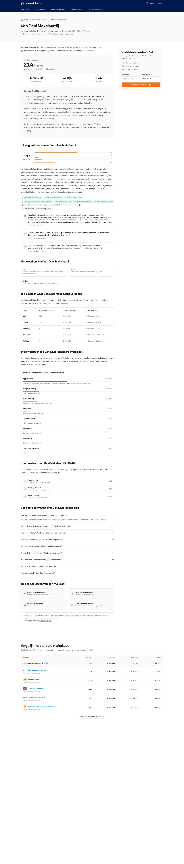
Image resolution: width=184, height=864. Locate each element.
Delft (86, 47)
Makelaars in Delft (93, 316)
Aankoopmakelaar (59, 9)
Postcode (125, 75)
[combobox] (151, 78)
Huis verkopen (41, 9)
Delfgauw (64, 303)
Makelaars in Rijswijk (93, 322)
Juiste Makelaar (45, 621)
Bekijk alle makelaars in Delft (92, 717)
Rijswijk (35, 303)
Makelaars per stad (97, 9)
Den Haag (43, 303)
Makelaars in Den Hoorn (95, 335)
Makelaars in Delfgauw (94, 341)
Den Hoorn (52, 303)
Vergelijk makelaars (141, 84)
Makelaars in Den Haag (94, 328)
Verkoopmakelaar (78, 9)
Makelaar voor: (147, 75)
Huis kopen (26, 9)
